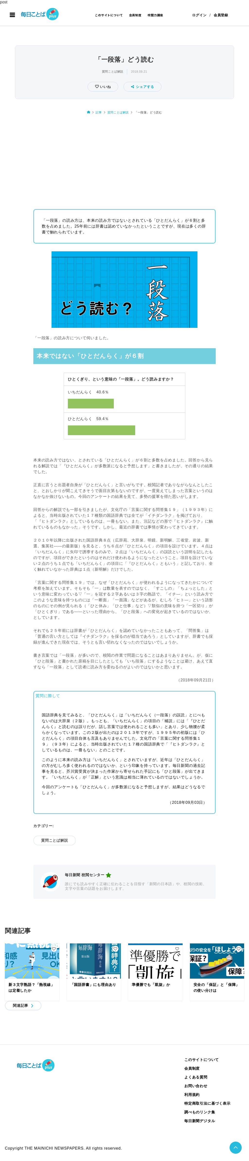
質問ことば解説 (112, 71)
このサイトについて (109, 15)
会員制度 (135, 15)
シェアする (142, 87)
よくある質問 (195, 1077)
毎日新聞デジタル (199, 1121)
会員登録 (221, 15)
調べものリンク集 (199, 1112)
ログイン (199, 15)
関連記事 (20, 1005)
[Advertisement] (124, 160)
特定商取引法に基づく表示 (207, 1103)
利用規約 (192, 1095)
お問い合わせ (195, 1086)
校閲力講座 (155, 15)
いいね (105, 87)
